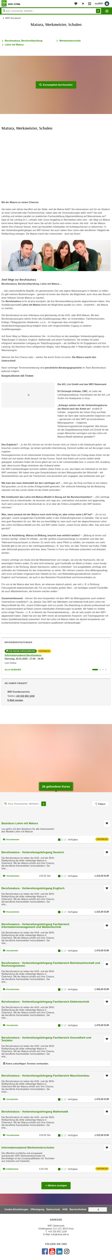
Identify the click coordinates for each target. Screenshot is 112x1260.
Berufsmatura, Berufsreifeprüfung (23, 40)
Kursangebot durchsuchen (55, 85)
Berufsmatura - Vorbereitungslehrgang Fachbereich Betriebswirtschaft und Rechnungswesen (50, 964)
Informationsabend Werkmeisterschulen (27, 1147)
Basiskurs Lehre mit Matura (19, 823)
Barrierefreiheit (78, 1209)
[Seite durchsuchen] (51, 11)
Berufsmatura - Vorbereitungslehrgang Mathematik (34, 1111)
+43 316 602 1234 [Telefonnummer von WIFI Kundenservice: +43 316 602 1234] (25, 696)
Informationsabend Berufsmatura (23, 655)
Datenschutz (53, 1209)
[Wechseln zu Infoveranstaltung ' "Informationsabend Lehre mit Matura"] (103, 669)
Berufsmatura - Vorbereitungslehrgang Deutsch (32, 852)
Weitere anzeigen (56, 1185)
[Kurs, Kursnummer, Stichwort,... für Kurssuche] (25, 804)
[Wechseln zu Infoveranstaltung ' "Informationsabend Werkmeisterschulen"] (100, 669)
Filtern (100, 804)
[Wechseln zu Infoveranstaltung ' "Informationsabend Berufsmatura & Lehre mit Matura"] (106, 669)
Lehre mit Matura (14, 44)
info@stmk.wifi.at (60, 1234)
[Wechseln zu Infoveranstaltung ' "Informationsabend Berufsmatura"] (95, 669)
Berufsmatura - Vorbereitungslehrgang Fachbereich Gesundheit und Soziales (46, 1039)
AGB (65, 1209)
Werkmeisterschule (70, 40)
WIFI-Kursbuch (13, 18)
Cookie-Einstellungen (16, 1209)
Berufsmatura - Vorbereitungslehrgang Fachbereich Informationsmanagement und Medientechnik (35, 925)
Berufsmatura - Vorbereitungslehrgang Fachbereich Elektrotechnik (45, 1001)
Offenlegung (37, 1209)
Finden (98, 11)
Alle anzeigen (13, 669)
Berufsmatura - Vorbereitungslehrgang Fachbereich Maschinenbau (45, 1075)
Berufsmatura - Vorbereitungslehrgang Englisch (33, 888)
